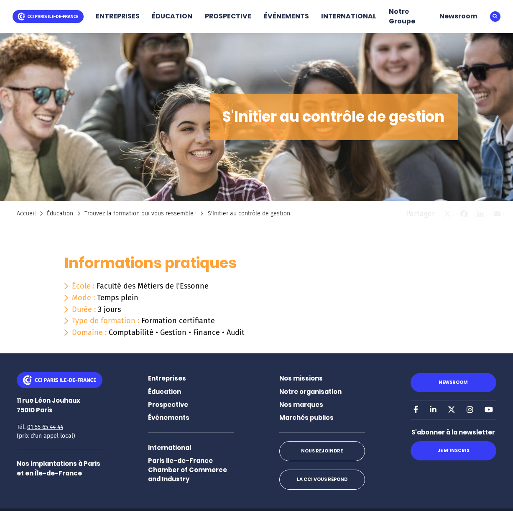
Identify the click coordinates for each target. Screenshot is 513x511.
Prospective (168, 404)
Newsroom (458, 16)
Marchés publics (306, 417)
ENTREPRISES (118, 16)
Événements (168, 417)
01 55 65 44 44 (45, 427)
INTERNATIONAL (348, 16)
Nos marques (301, 404)
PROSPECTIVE (228, 16)
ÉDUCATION (172, 16)
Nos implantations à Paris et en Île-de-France (58, 468)
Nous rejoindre (322, 451)
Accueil (26, 213)
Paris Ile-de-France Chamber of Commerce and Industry (187, 470)
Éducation (60, 213)
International (169, 447)
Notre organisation (310, 391)
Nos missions (301, 378)
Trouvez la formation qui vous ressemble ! (140, 213)
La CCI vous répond (322, 479)
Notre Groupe (402, 16)
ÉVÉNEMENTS (286, 16)
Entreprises (167, 378)
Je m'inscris (453, 450)
